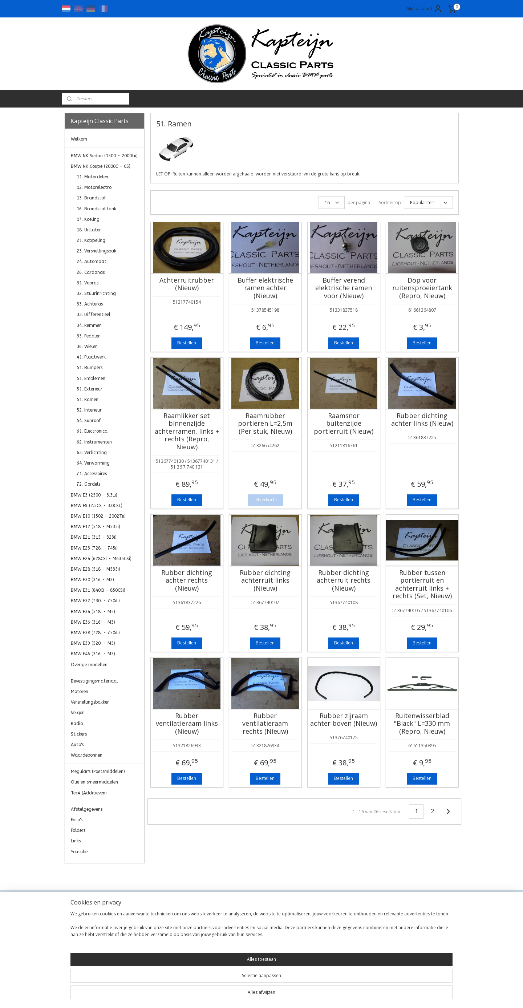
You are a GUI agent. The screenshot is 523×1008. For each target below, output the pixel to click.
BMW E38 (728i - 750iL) (95, 632)
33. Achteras (90, 304)
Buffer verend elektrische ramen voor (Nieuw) (343, 288)
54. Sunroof (89, 420)
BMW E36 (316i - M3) (93, 622)
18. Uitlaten (89, 229)
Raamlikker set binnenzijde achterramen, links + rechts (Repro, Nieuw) (186, 431)
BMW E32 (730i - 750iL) (95, 600)
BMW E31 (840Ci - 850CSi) (98, 590)
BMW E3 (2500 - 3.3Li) (94, 495)
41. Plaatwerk (91, 357)
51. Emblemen (91, 378)
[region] (213, 986)
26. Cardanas (91, 272)
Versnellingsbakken (90, 702)
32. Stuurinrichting (96, 293)
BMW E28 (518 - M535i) (95, 569)
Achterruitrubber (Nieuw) (186, 284)
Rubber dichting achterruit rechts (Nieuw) (343, 580)
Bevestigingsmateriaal (94, 681)
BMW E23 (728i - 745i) (94, 548)
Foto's (76, 819)
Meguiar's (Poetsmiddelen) (98, 771)
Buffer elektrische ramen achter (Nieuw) (265, 288)
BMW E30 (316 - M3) (92, 579)
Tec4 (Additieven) (89, 793)
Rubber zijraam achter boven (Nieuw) (343, 720)
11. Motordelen (92, 176)
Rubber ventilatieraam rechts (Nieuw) (265, 724)
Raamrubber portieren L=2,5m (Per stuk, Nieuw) (265, 424)
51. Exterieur (89, 389)
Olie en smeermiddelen (94, 782)
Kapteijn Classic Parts (93, 874)
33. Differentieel (93, 314)
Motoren (79, 691)
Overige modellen (89, 664)
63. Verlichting (92, 452)
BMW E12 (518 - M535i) (95, 526)
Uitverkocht (265, 500)
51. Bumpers (89, 367)
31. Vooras (87, 283)
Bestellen (186, 343)
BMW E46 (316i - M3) (93, 653)
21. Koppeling (91, 240)
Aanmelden (401, 943)
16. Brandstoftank (96, 208)
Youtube (79, 851)
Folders (78, 830)
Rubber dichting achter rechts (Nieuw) (186, 580)
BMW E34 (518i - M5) (93, 611)
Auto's (77, 744)
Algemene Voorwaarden (173, 927)
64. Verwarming (93, 463)
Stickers (79, 734)
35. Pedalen (89, 336)
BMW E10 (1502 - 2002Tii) (98, 516)
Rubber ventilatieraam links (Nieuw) (186, 724)
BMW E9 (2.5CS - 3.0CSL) (96, 505)
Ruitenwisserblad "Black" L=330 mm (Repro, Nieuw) (422, 724)
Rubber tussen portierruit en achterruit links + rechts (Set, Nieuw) (421, 584)
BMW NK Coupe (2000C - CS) (100, 166)
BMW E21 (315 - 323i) (94, 537)
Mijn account (424, 8)
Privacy (153, 935)
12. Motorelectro (94, 187)
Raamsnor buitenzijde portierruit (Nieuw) (343, 424)
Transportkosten (164, 943)
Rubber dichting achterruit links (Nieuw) (265, 580)
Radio (77, 723)
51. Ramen (87, 399)
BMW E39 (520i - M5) (93, 643)
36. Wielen (87, 346)
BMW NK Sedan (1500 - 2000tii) (104, 155)
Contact (154, 918)
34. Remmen (89, 325)
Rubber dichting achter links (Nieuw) (422, 420)
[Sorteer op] (428, 203)
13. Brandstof (91, 198)
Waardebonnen (86, 755)
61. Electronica (92, 431)
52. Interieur (89, 410)
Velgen (78, 712)
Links (76, 840)
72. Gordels (88, 484)
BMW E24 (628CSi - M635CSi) (101, 558)
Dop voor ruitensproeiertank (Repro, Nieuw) (422, 288)
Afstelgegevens (86, 809)
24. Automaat (91, 261)
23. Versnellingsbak (96, 251)
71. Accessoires (92, 473)
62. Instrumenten (94, 442)
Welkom (79, 139)
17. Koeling (88, 219)
